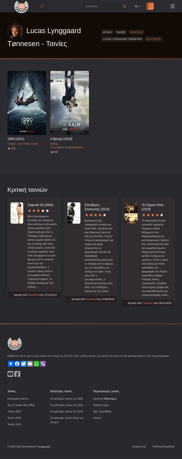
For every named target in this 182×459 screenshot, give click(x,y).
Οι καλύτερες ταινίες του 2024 (67, 409)
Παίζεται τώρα (101, 409)
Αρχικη (106, 32)
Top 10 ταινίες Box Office (22, 409)
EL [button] (138, 6)
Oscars (97, 422)
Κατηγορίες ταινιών (19, 403)
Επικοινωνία (137, 451)
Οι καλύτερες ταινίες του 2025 (67, 403)
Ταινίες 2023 (15, 429)
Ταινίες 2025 (15, 416)
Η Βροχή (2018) (61, 138)
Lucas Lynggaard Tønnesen (121, 39)
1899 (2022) (16, 138)
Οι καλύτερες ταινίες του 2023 (67, 416)
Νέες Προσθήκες (103, 416)
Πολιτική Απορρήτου (163, 451)
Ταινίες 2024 (15, 422)
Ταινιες (120, 32)
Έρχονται (105, 403)
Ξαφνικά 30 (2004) (41, 205)
